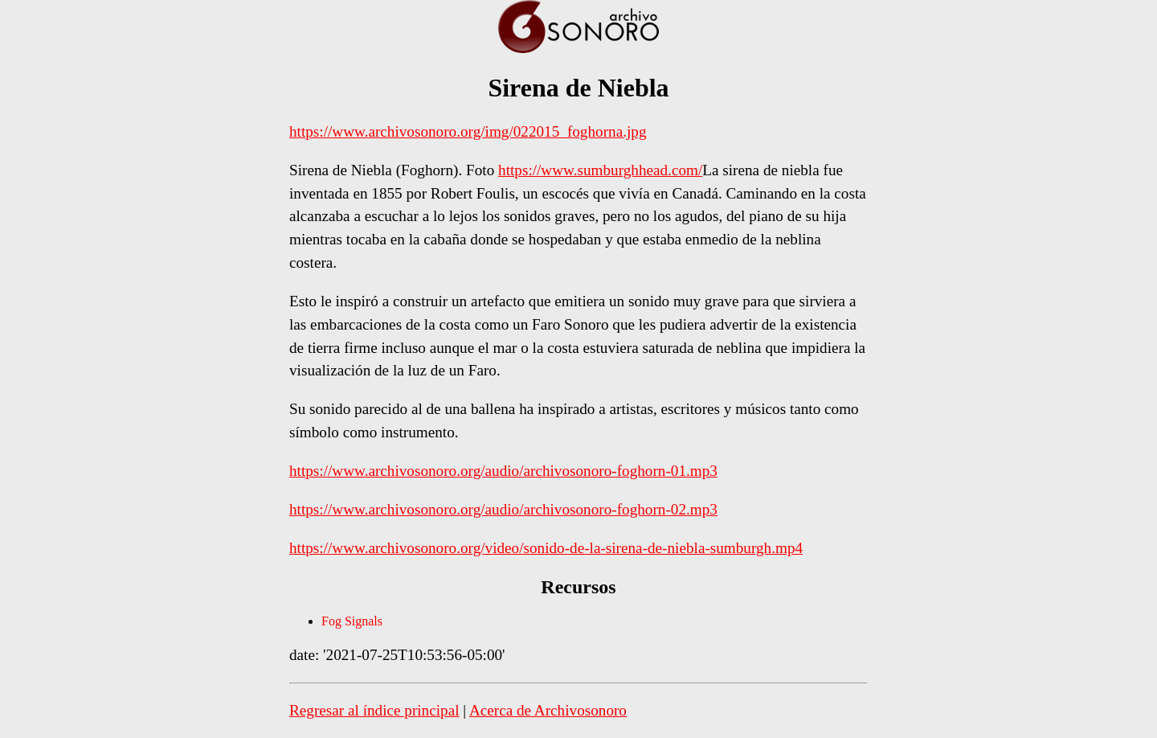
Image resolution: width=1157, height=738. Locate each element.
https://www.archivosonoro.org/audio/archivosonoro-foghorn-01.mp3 (503, 470)
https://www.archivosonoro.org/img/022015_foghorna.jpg (467, 131)
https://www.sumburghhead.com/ (600, 170)
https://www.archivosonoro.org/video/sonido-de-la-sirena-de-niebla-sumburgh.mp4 (546, 547)
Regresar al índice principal (374, 710)
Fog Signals (351, 621)
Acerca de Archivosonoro (548, 710)
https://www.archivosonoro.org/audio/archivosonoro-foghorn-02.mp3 (503, 509)
